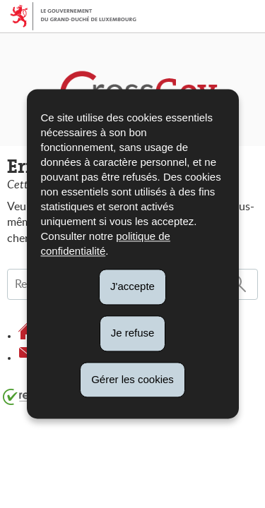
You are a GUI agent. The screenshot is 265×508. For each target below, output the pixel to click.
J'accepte (132, 286)
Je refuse (133, 333)
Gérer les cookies (132, 379)
